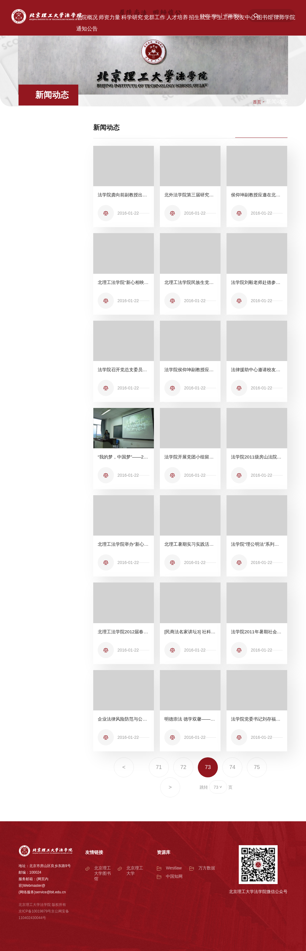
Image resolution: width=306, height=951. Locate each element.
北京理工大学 (134, 871)
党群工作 (154, 17)
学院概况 (87, 17)
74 (232, 767)
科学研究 (132, 17)
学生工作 (222, 17)
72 (183, 767)
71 (159, 767)
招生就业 (199, 17)
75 (257, 767)
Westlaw (174, 868)
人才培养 (177, 17)
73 (208, 767)
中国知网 (174, 876)
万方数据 (206, 868)
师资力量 (109, 17)
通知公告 (87, 29)
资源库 (163, 852)
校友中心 (244, 17)
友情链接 (94, 852)
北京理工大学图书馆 (102, 873)
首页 (257, 102)
